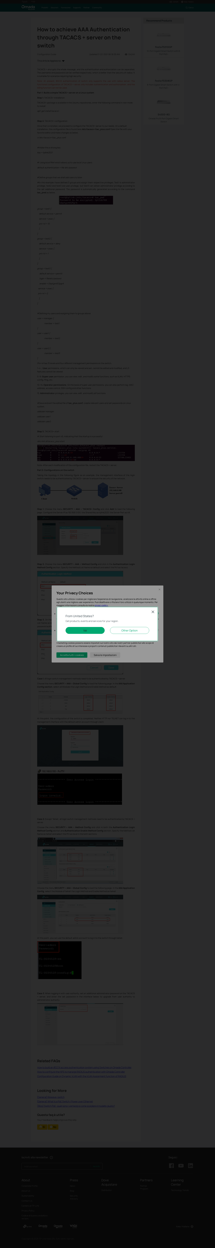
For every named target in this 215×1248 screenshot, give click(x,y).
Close (152, 611)
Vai (85, 630)
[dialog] (107, 624)
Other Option (129, 630)
